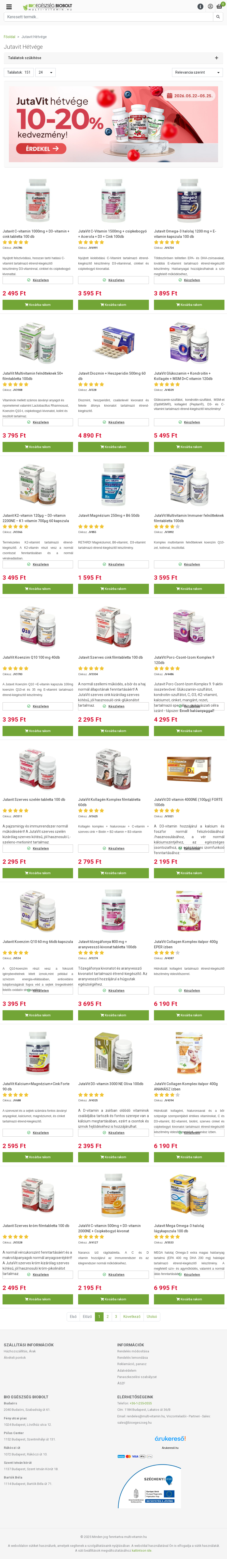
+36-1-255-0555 (141, 1403)
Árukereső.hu (170, 1447)
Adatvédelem (126, 1370)
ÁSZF (121, 1383)
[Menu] (200, 6)
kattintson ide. (142, 1550)
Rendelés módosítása (133, 1351)
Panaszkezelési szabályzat (137, 1377)
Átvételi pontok (15, 1357)
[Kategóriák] (9, 7)
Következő (131, 1317)
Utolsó (152, 1317)
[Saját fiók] (210, 6)
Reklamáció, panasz (132, 1364)
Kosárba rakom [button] (38, 305)
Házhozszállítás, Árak (20, 1351)
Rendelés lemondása (132, 1357)
